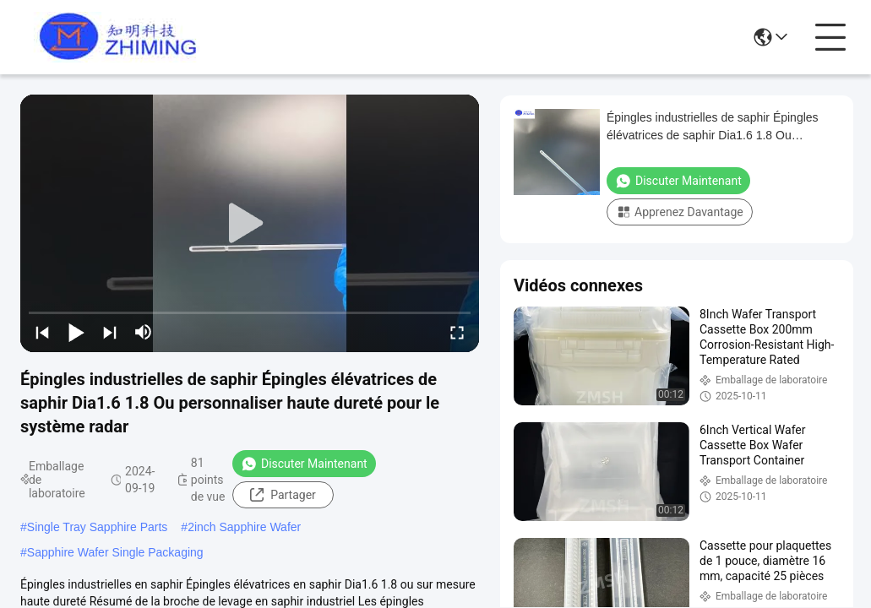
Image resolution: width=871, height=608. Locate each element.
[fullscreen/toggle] (457, 332)
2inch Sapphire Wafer (244, 527)
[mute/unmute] (144, 332)
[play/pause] (76, 332)
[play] (250, 224)
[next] (110, 332)
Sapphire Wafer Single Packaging (115, 552)
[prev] (42, 332)
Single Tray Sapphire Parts (97, 527)
